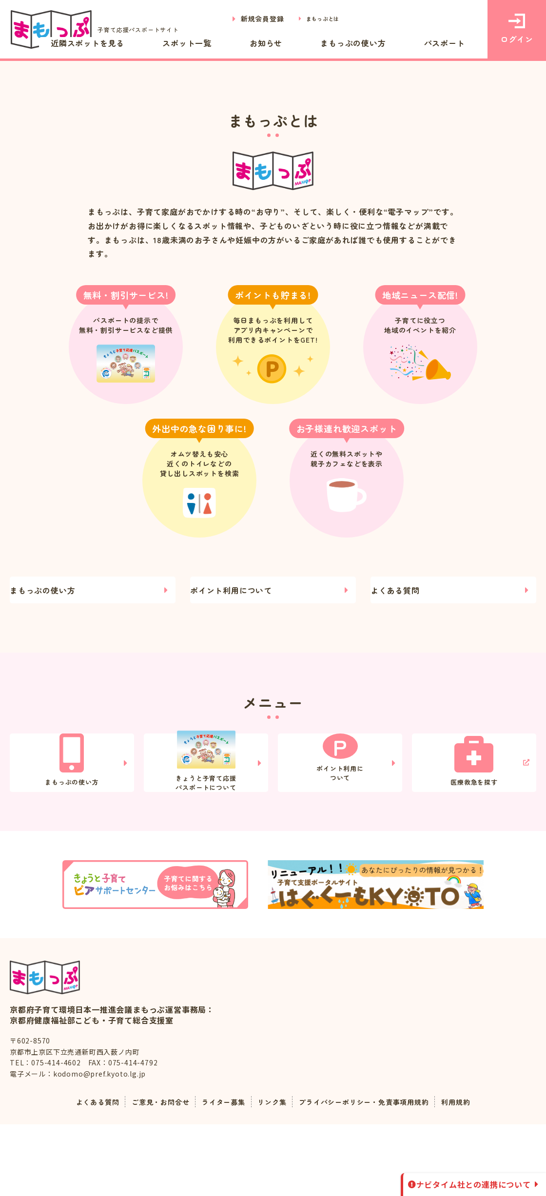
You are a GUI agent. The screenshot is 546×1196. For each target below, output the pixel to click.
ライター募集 (217, 1173)
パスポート (455, 43)
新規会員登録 (251, 18)
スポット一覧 (259, 43)
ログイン (516, 29)
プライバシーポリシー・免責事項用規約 (373, 1173)
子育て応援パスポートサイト (101, 29)
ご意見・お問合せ (147, 1173)
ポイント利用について (238, 597)
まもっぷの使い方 (383, 43)
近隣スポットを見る (179, 43)
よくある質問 (402, 597)
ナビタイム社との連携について (473, 1184)
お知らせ (317, 43)
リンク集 (270, 1173)
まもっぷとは (317, 18)
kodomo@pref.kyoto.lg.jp (99, 1146)
